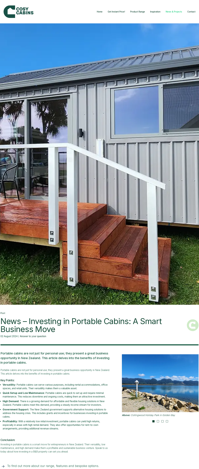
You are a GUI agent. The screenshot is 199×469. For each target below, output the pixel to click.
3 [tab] (162, 421)
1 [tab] (153, 421)
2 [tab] (158, 421)
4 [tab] (167, 421)
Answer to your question (33, 336)
